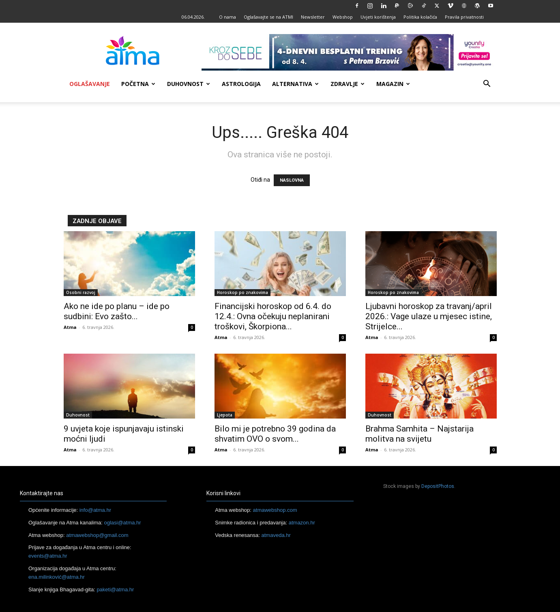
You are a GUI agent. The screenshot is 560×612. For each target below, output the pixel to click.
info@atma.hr (95, 510)
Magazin (393, 84)
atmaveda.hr (276, 535)
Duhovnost (188, 84)
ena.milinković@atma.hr (56, 577)
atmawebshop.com (275, 510)
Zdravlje (347, 84)
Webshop (343, 17)
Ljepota (224, 415)
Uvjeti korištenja (378, 17)
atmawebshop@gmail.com (97, 535)
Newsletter (313, 17)
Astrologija (241, 84)
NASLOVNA (292, 180)
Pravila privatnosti (464, 17)
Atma (70, 327)
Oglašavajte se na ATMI (268, 17)
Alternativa (295, 84)
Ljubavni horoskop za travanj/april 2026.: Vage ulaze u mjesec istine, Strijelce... (428, 316)
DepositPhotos (437, 486)
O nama (227, 17)
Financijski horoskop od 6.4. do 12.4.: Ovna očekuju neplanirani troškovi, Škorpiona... (273, 316)
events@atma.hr (47, 556)
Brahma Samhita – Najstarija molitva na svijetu (419, 434)
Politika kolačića (420, 17)
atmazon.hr (302, 523)
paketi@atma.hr (115, 589)
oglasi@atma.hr (122, 523)
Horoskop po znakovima (242, 292)
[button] (487, 84)
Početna (138, 84)
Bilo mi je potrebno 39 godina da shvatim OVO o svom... (275, 434)
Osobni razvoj (80, 292)
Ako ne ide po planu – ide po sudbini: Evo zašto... (117, 311)
